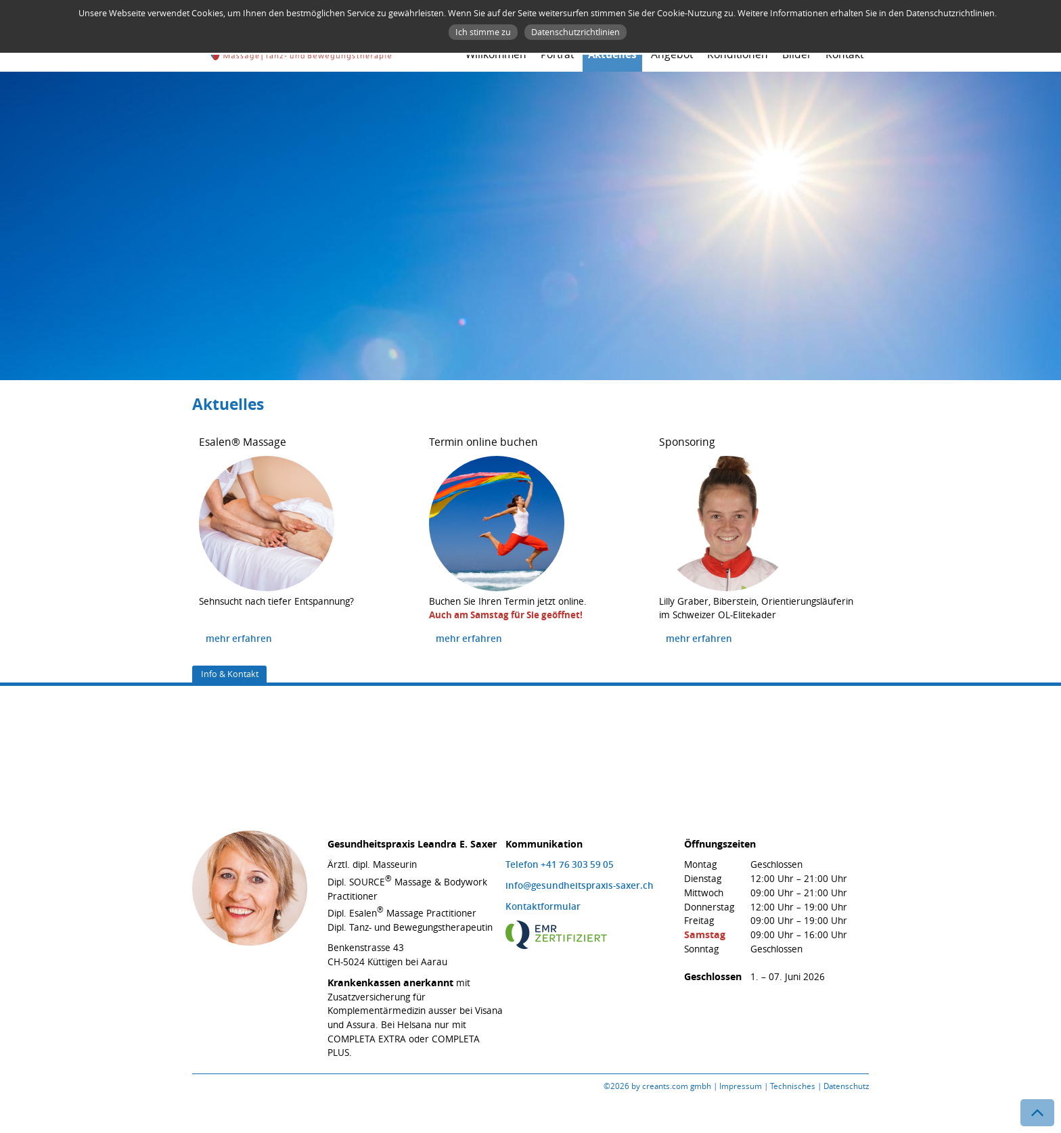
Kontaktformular (543, 906)
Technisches (792, 1086)
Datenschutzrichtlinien (575, 32)
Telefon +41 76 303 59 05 (559, 864)
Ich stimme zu (483, 32)
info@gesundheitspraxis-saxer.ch (579, 885)
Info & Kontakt (229, 674)
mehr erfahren (239, 638)
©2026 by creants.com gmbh (657, 1086)
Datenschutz (846, 1086)
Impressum (740, 1086)
